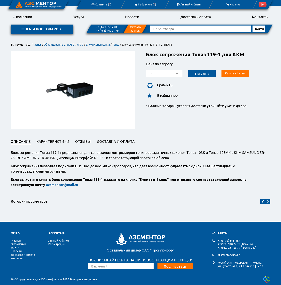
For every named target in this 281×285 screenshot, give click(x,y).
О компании (22, 17)
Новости (132, 17)
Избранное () (145, 4)
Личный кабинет (58, 240)
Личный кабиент (189, 4)
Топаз (115, 44)
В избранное (162, 95)
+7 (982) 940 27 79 (107, 30)
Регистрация (56, 244)
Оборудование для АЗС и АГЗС (64, 44)
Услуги (78, 17)
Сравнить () (101, 4)
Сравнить (159, 85)
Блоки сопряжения (98, 44)
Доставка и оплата (195, 17)
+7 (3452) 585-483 (107, 27)
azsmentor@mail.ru (229, 255)
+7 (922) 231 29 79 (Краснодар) (237, 247)
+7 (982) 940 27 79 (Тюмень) (235, 244)
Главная (37, 44)
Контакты (260, 17)
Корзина (232, 4)
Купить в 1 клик (235, 73)
